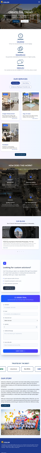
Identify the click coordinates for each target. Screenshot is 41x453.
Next (40, 238)
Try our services (20, 154)
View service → (15, 118)
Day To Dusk (27, 114)
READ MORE (5, 247)
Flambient (5, 145)
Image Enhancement (8, 114)
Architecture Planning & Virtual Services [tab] (20, 87)
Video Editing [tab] (25, 83)
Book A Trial (24, 21)
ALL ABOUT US (5, 405)
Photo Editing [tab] (15, 83)
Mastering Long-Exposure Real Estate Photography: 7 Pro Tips (18, 241)
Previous (0, 238)
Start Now (16, 21)
